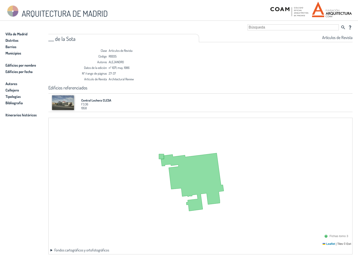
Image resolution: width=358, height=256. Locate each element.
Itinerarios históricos (21, 115)
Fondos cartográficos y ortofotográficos (81, 250)
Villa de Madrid (16, 34)
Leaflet (329, 244)
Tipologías (13, 96)
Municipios (13, 53)
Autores (11, 83)
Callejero (12, 90)
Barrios (10, 46)
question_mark (350, 27)
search (343, 27)
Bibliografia (14, 103)
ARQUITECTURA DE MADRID (56, 11)
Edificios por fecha (19, 71)
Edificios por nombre (20, 65)
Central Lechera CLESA (96, 100)
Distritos (11, 40)
